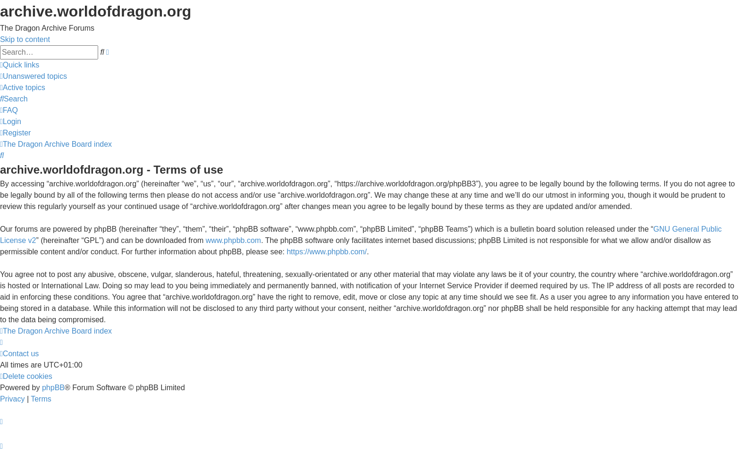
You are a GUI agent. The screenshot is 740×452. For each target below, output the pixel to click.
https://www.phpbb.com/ (326, 252)
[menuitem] (33, 76)
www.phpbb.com (233, 240)
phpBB (53, 388)
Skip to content (25, 39)
